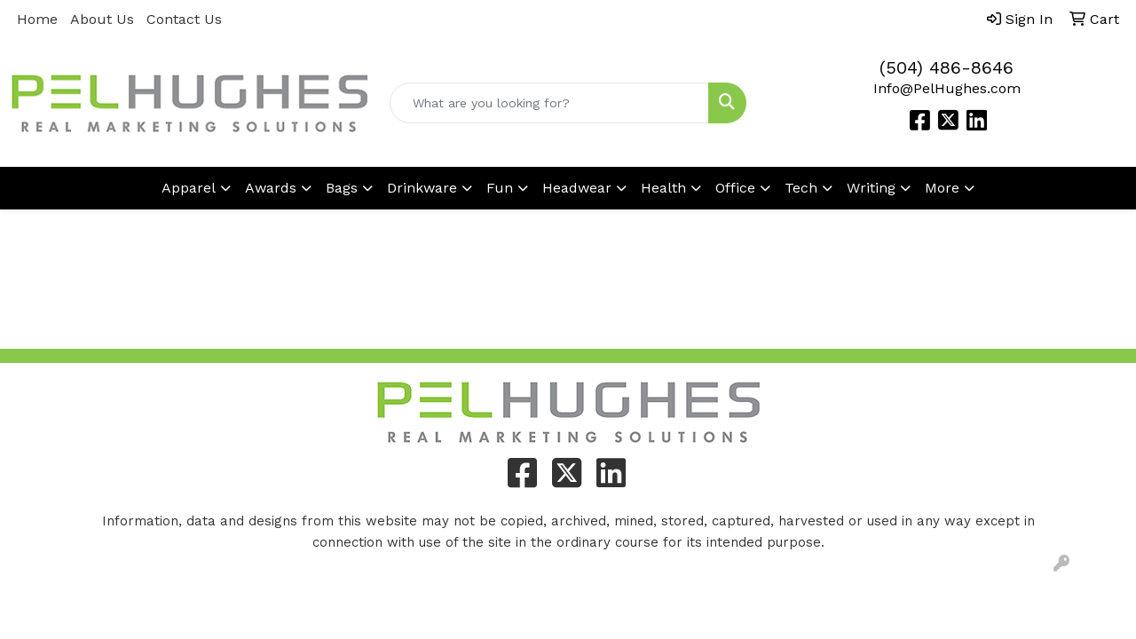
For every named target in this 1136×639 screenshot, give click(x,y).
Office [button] (735, 187)
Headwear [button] (576, 187)
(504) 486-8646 (947, 67)
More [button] (942, 187)
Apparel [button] (189, 187)
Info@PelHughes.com (947, 88)
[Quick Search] (550, 103)
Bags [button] (342, 187)
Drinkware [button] (422, 187)
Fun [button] (499, 187)
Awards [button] (270, 187)
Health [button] (663, 187)
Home (37, 19)
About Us (102, 19)
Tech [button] (801, 187)
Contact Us (184, 19)
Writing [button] (871, 187)
